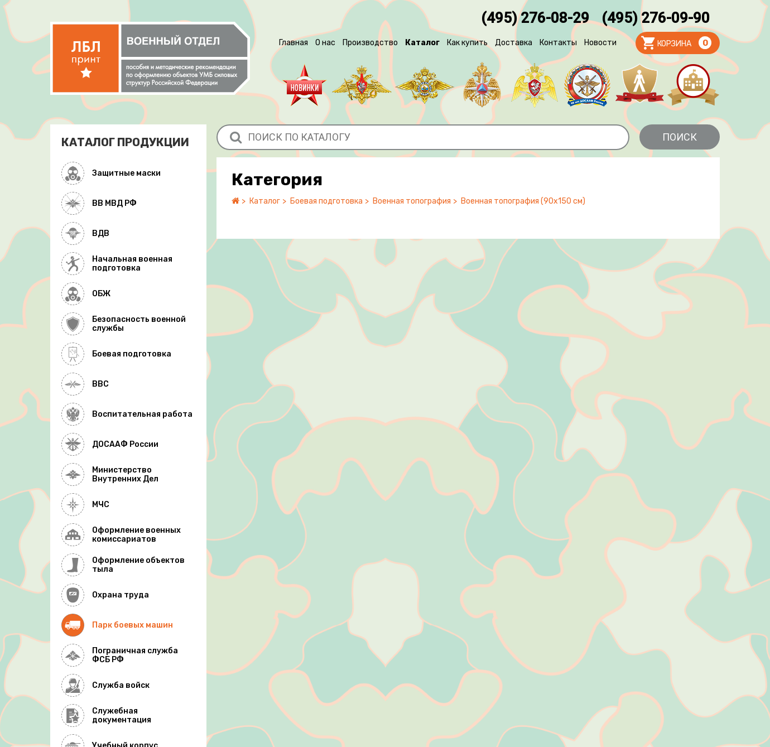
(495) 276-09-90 (655, 17)
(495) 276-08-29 (535, 17)
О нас (325, 42)
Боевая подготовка (326, 201)
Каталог (422, 42)
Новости (600, 42)
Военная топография (412, 201)
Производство (370, 42)
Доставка (513, 42)
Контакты (558, 42)
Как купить (467, 42)
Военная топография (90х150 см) (523, 201)
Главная (293, 42)
